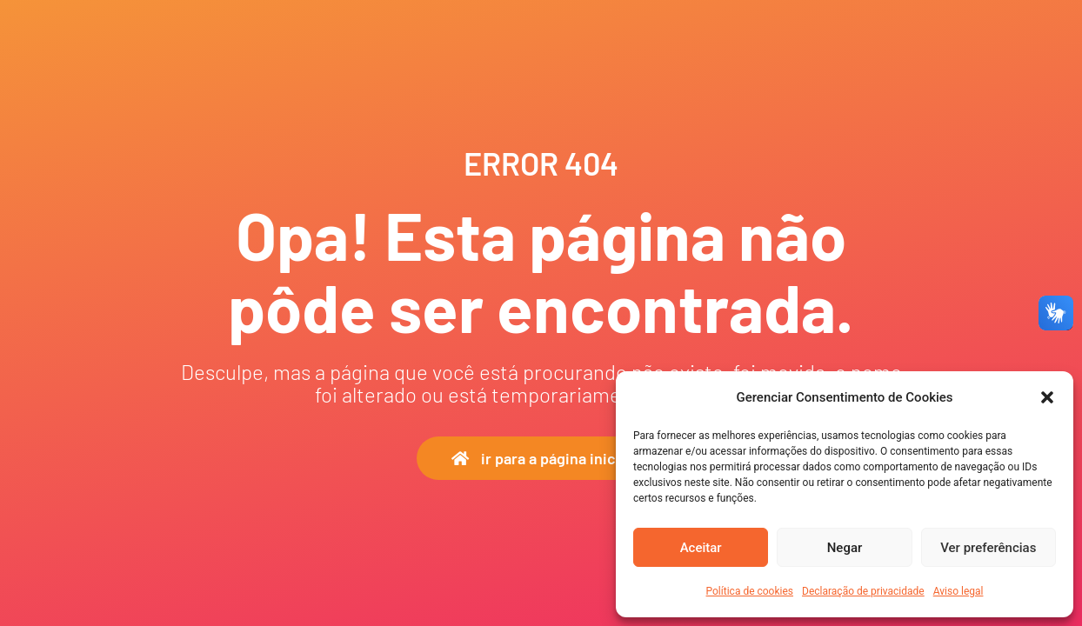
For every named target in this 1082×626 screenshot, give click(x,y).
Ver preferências (988, 548)
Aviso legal (958, 591)
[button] (1047, 397)
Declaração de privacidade (863, 591)
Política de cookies (750, 591)
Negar (845, 548)
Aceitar (701, 548)
